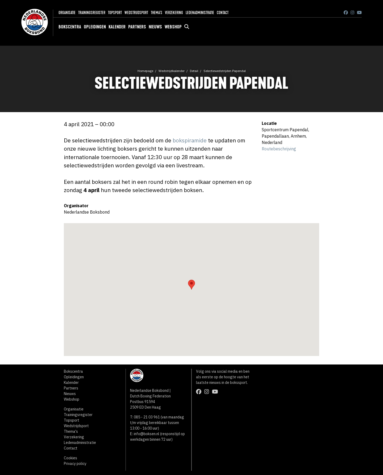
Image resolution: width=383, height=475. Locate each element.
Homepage (145, 71)
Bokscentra (70, 27)
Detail (194, 71)
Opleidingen (95, 27)
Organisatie (67, 12)
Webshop (173, 27)
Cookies (70, 458)
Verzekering (174, 12)
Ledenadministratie (200, 12)
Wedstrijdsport (136, 12)
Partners (137, 27)
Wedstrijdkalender (172, 71)
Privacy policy (75, 463)
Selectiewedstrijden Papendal (224, 71)
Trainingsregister (91, 12)
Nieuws (155, 27)
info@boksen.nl (146, 433)
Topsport (115, 12)
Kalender (117, 27)
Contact (222, 12)
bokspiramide (190, 140)
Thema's (156, 12)
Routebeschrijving (279, 148)
